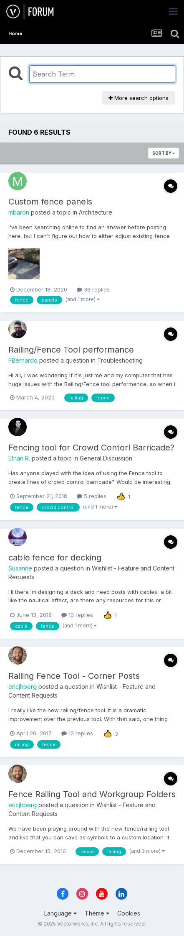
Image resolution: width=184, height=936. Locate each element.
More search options (138, 98)
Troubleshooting (120, 360)
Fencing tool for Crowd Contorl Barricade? (91, 447)
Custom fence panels (50, 202)
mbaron (18, 212)
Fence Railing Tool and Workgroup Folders (92, 794)
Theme (97, 913)
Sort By (163, 153)
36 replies (93, 289)
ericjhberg (22, 686)
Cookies (128, 913)
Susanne (20, 568)
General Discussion (106, 458)
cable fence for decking (54, 557)
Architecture (95, 212)
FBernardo (23, 360)
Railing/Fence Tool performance (71, 350)
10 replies (77, 614)
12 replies (77, 733)
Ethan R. (19, 458)
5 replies (91, 496)
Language (60, 913)
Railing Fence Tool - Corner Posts (74, 676)
